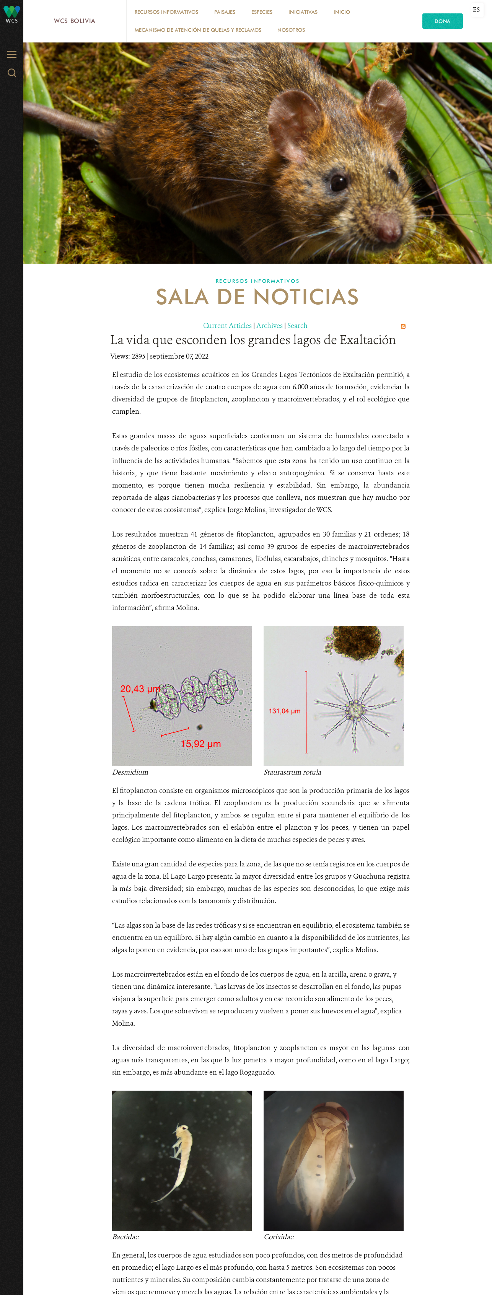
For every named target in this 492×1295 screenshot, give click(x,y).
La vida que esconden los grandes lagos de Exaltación (253, 340)
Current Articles (227, 325)
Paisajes (224, 12)
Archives (269, 325)
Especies (261, 12)
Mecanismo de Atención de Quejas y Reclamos (198, 30)
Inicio (342, 12)
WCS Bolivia (75, 20)
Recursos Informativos (166, 12)
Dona (443, 21)
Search (297, 325)
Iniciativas (303, 12)
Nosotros (291, 30)
